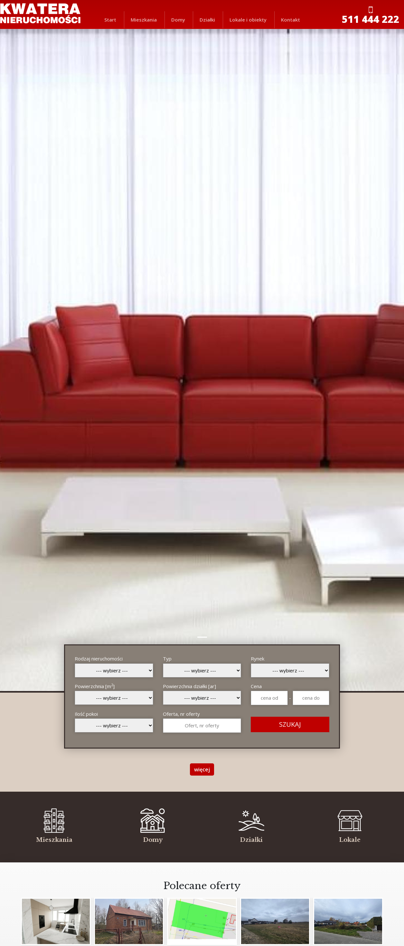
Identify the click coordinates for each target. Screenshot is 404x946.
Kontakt (290, 19)
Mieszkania (144, 19)
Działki (207, 19)
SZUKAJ (290, 724)
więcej (202, 769)
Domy (178, 19)
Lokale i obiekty (248, 19)
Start (110, 19)
